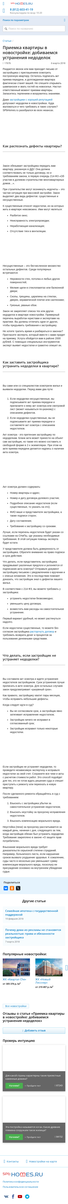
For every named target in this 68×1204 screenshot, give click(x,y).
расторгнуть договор (42, 631)
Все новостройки (15, 1006)
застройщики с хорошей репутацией (31, 99)
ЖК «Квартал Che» (16, 969)
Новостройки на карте (43, 1161)
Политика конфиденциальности (21, 1181)
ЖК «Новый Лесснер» (49, 971)
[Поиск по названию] (34, 28)
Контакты (13, 1161)
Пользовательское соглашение (20, 1187)
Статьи (7, 40)
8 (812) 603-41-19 (21, 9)
